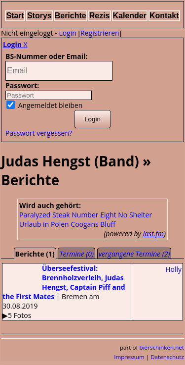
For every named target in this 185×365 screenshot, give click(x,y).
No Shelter (135, 214)
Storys (39, 15)
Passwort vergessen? (38, 133)
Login (67, 33)
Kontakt (164, 15)
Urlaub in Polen (44, 224)
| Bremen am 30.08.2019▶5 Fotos (63, 291)
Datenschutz (167, 357)
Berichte (70, 15)
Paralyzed (34, 214)
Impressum (129, 357)
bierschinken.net (162, 347)
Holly (173, 269)
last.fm (153, 233)
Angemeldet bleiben (44, 105)
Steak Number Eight (84, 214)
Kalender (130, 15)
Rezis (99, 15)
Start (15, 15)
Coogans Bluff (93, 224)
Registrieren (99, 33)
